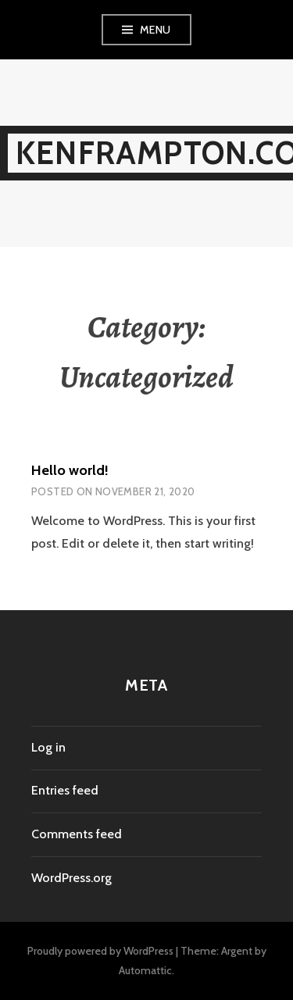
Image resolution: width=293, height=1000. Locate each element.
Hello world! (70, 470)
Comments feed (76, 834)
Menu (155, 30)
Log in (48, 747)
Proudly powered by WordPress (100, 951)
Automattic (145, 970)
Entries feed (64, 790)
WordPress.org (71, 877)
